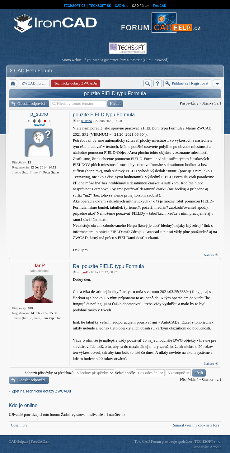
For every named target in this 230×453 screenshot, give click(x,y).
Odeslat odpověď (31, 103)
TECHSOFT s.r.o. (208, 441)
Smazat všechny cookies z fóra (196, 425)
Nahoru (209, 255)
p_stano (39, 114)
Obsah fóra (19, 425)
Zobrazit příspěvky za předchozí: (69, 373)
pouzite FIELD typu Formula (115, 93)
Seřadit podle (140, 373)
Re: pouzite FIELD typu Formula (108, 266)
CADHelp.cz (18, 441)
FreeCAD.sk (40, 441)
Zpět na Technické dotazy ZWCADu (41, 391)
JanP (39, 265)
